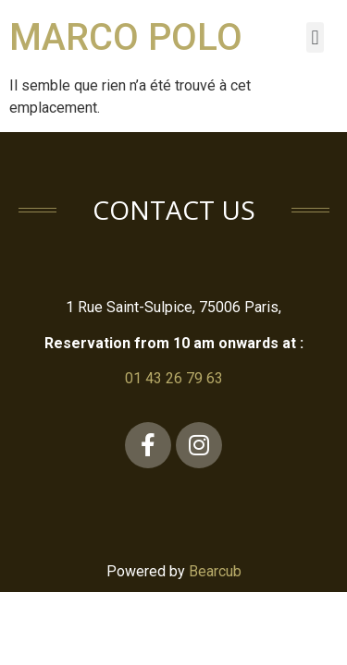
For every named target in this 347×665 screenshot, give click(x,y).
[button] (315, 37)
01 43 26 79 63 (174, 378)
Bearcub (215, 571)
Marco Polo (125, 37)
